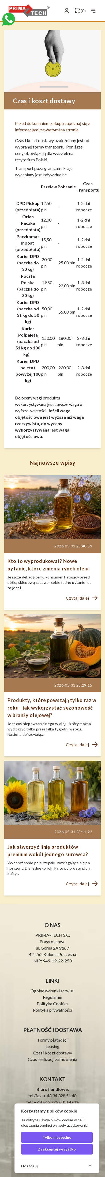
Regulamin (52, 997)
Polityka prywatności (52, 1009)
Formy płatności (53, 1039)
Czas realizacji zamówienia (52, 1059)
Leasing (52, 1046)
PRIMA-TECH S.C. (52, 935)
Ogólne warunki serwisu (52, 990)
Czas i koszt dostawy (52, 1052)
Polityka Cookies (52, 1003)
